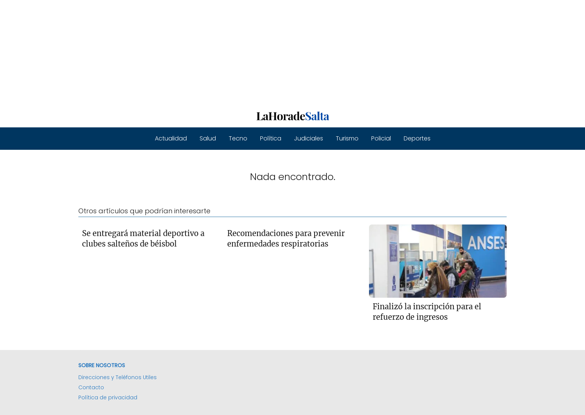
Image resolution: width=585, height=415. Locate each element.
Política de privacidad (107, 397)
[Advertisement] (224, 52)
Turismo (347, 138)
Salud (208, 138)
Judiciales (308, 138)
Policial (381, 138)
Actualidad (171, 138)
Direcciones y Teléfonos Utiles (117, 377)
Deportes (417, 138)
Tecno (238, 138)
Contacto (91, 387)
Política (270, 138)
